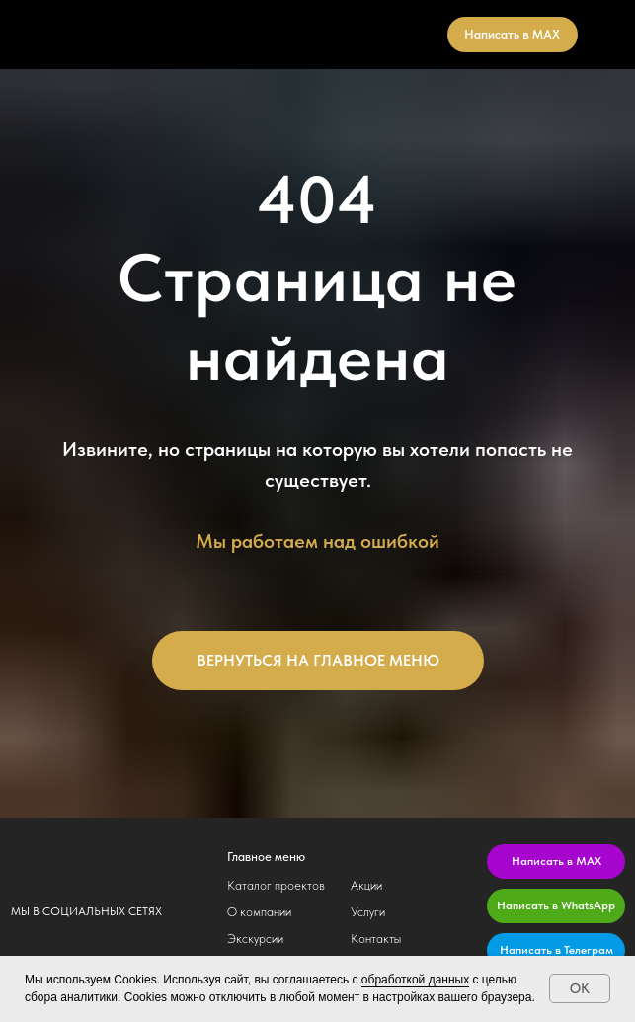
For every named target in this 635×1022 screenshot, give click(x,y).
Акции (366, 885)
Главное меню (266, 856)
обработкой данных (415, 979)
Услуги (368, 911)
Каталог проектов (276, 885)
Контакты (376, 938)
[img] (97, 855)
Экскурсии (255, 938)
